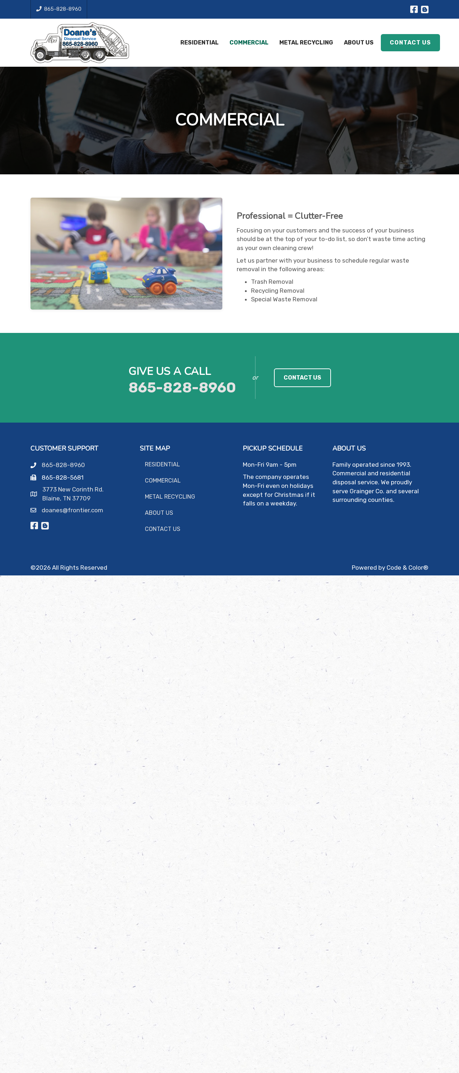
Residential (162, 464)
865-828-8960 (58, 9)
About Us (159, 512)
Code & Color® (408, 567)
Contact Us (162, 529)
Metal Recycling (170, 496)
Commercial (163, 480)
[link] (302, 377)
